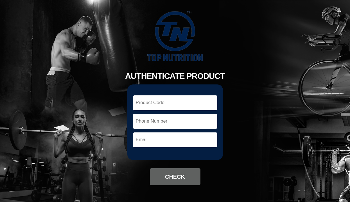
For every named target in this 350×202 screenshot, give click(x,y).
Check (175, 177)
